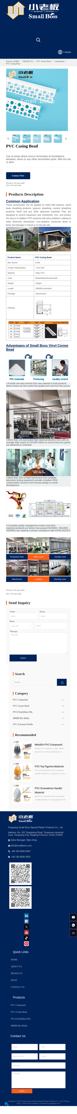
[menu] (47, 27)
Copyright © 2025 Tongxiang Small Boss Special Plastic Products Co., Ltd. (35, 1102)
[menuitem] (47, 27)
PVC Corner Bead (43, 61)
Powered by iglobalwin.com (50, 1104)
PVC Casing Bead (13, 64)
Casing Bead (59, 61)
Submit (23, 659)
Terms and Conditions (31, 1104)
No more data (19, 183)
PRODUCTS (28, 61)
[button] (47, 27)
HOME (16, 61)
